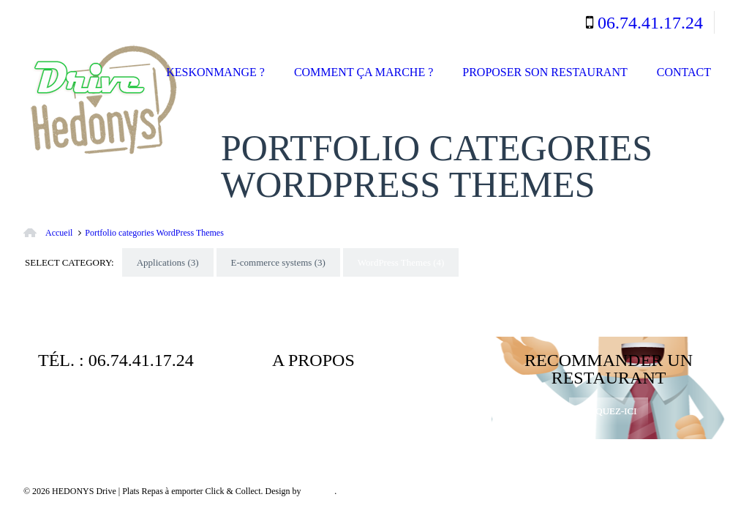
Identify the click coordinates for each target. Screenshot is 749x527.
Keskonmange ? (215, 72)
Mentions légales (408, 396)
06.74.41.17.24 (650, 22)
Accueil (58, 233)
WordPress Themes (401, 262)
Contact (684, 72)
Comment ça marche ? (363, 72)
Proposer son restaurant (544, 72)
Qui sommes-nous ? (318, 396)
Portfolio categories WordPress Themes (154, 233)
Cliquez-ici (608, 410)
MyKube (318, 491)
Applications (168, 262)
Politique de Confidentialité (337, 408)
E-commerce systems (278, 262)
